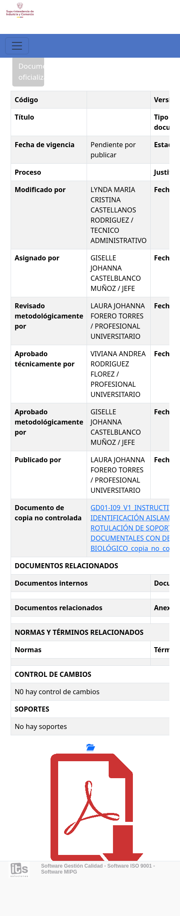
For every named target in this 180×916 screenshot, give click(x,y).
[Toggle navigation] (17, 45)
